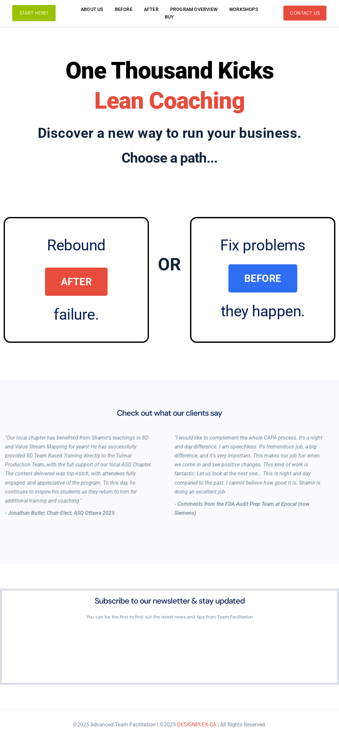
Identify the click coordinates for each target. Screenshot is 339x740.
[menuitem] (92, 9)
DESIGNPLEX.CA (196, 724)
